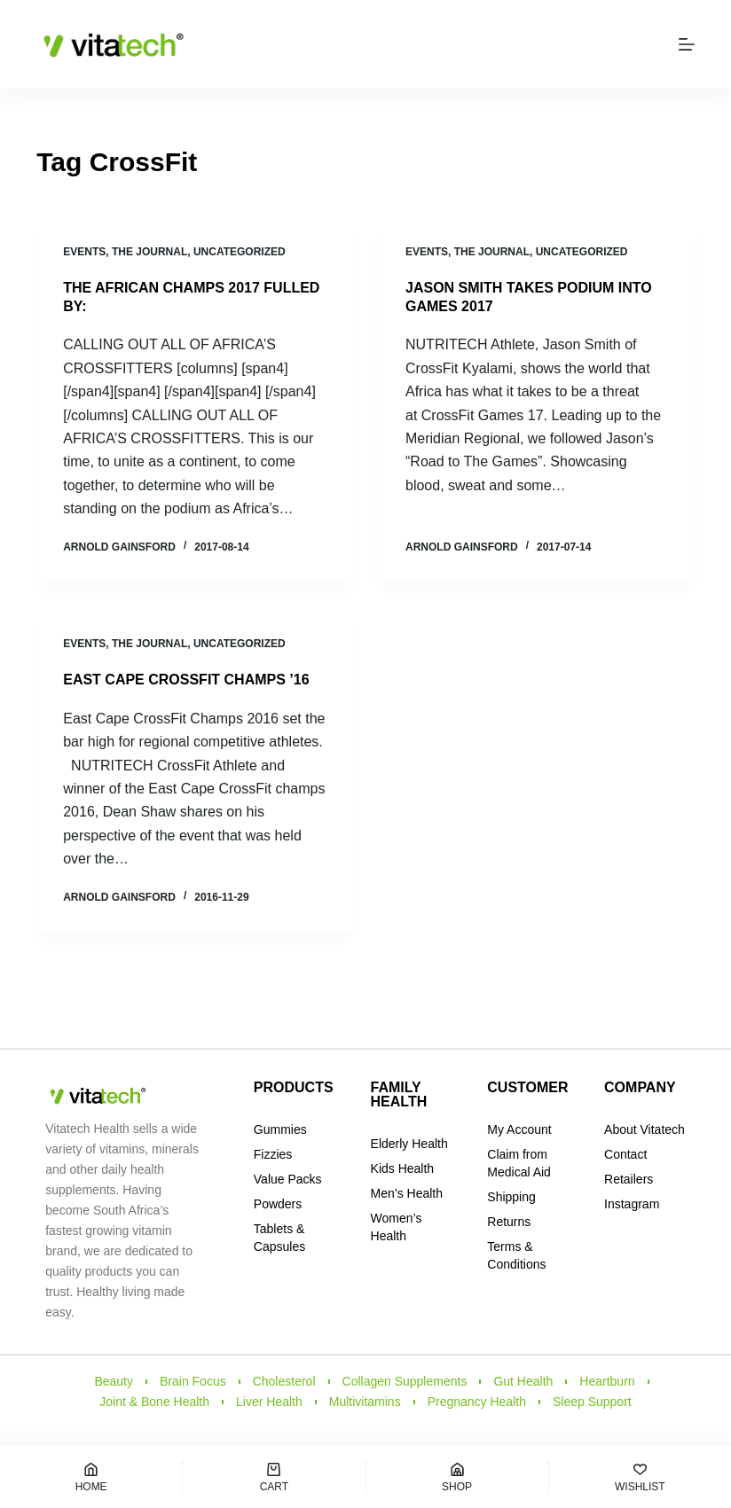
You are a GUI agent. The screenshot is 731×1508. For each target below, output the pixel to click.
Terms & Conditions (516, 1255)
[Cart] (273, 1477)
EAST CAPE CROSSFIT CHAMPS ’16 (186, 679)
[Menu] (687, 44)
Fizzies (273, 1154)
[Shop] (457, 1477)
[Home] (91, 1477)
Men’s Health (407, 1193)
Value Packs (288, 1179)
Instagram (631, 1204)
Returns (509, 1222)
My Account (519, 1129)
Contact (625, 1154)
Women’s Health (396, 1227)
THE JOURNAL (149, 252)
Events (84, 252)
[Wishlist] (640, 1477)
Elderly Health (409, 1144)
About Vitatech (644, 1129)
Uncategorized (239, 252)
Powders (278, 1204)
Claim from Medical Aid (519, 1163)
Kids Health (403, 1168)
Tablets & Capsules (279, 1238)
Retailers (628, 1179)
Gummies (280, 1129)
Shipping (511, 1197)
